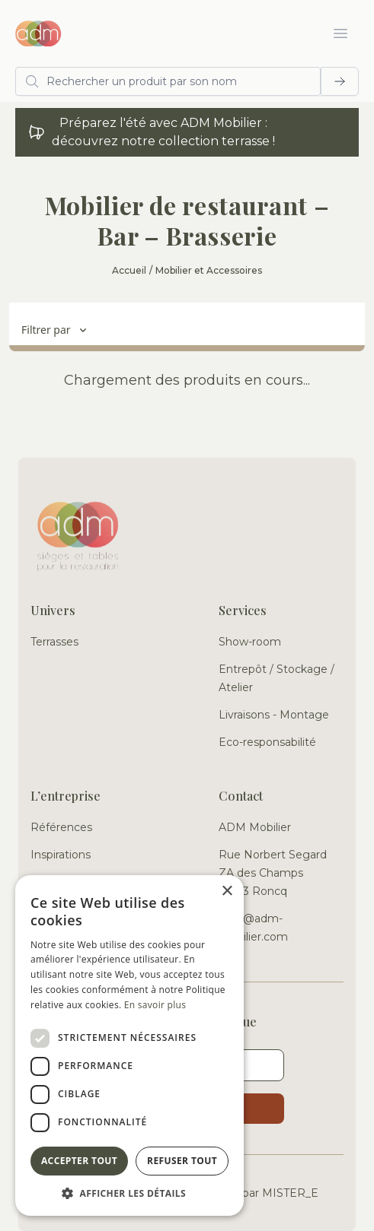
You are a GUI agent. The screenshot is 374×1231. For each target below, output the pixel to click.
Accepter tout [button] (79, 1160)
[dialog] (129, 1045)
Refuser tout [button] (182, 1160)
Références (61, 827)
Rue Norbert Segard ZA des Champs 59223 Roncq (273, 873)
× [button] (226, 891)
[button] (129, 1193)
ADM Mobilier (255, 827)
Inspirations (60, 854)
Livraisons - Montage (274, 715)
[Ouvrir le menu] (340, 33)
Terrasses (54, 642)
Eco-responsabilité (267, 742)
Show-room (250, 642)
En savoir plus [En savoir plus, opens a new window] (155, 1004)
